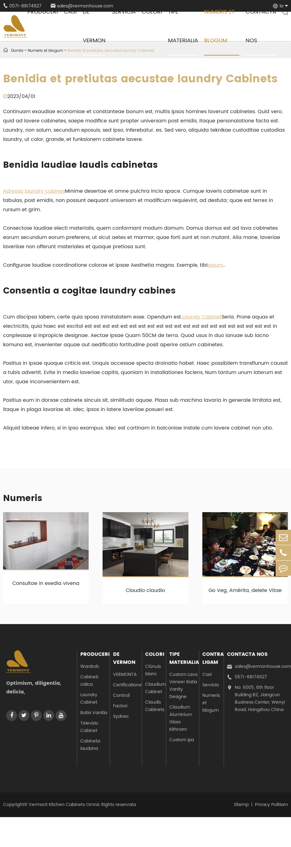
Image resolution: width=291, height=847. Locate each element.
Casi (207, 674)
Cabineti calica (89, 680)
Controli (121, 695)
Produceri (95, 654)
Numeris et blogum (211, 703)
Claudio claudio (145, 590)
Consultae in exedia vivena (45, 583)
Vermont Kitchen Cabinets (57, 804)
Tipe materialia (184, 658)
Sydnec (121, 716)
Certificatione (127, 685)
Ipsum (215, 265)
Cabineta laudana (90, 745)
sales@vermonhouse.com (259, 666)
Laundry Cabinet (88, 698)
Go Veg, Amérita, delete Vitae (245, 590)
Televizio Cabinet (89, 727)
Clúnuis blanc (153, 670)
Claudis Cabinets (154, 706)
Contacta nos (247, 654)
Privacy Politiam (271, 804)
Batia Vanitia (93, 712)
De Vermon (124, 658)
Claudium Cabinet (155, 688)
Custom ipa (181, 739)
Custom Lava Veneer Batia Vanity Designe (183, 685)
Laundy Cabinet (201, 317)
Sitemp (241, 804)
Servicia (210, 685)
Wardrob (89, 666)
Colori (154, 654)
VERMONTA (125, 674)
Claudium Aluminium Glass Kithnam (180, 718)
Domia (17, 51)
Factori (120, 705)
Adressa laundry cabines (34, 191)
